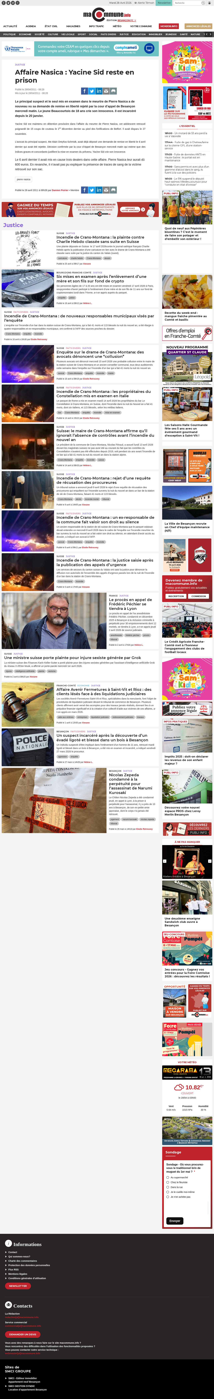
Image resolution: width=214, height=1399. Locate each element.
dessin (107, 258)
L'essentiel (187, 126)
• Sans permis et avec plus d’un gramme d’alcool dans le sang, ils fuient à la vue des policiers (187, 169)
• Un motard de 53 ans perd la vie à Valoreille (186, 135)
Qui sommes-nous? (19, 1256)
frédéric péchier (133, 635)
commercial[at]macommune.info (23, 1326)
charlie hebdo (77, 258)
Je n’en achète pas (180, 1197)
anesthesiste (116, 635)
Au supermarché (179, 1177)
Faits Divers (21, 312)
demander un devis (22, 1334)
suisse (101, 460)
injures (9, 671)
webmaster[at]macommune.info (22, 1353)
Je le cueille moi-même (183, 1192)
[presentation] (164, 861)
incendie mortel (92, 499)
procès (146, 635)
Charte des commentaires (22, 1261)
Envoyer (175, 1221)
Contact (12, 1252)
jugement (115, 819)
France (113, 596)
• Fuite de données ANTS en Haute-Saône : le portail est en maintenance (185, 157)
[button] (203, 3)
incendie (38, 334)
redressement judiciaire (123, 717)
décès (78, 499)
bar (59, 412)
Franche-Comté (66, 685)
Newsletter (18, 1285)
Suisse (60, 233)
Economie (83, 685)
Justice (20, 64)
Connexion (198, 596)
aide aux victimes (66, 717)
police (72, 298)
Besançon (63, 731)
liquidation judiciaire (100, 717)
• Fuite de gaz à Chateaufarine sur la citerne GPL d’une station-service (186, 145)
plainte (41, 671)
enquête (61, 298)
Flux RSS (13, 1269)
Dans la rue (177, 1187)
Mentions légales (17, 1274)
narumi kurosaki (130, 819)
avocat (61, 373)
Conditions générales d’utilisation (27, 1278)
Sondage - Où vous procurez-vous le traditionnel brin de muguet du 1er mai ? (185, 1168)
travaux (140, 717)
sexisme (52, 671)
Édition (112, 20)
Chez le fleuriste (179, 1182)
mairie (111, 373)
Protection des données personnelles (29, 1265)
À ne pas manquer (187, 841)
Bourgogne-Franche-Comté (74, 272)
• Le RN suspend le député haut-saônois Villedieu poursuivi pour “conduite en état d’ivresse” (186, 181)
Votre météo (187, 1062)
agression (62, 757)
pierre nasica (23, 179)
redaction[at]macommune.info (22, 1317)
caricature (62, 258)
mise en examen (112, 412)
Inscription (176, 596)
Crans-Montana (94, 258)
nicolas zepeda (147, 819)
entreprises (82, 717)
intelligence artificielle (25, 671)
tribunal (105, 499)
